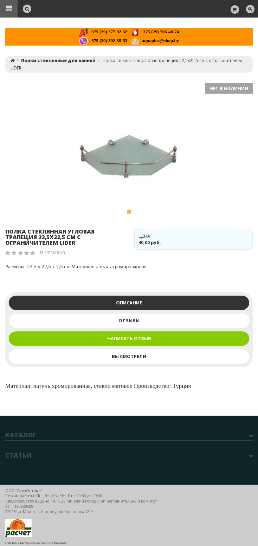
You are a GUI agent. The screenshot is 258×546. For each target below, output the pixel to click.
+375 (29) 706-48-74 (155, 31)
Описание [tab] (129, 302)
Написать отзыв (129, 338)
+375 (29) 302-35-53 (103, 40)
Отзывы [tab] (129, 320)
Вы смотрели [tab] (129, 356)
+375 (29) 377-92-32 (103, 31)
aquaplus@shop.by (155, 40)
